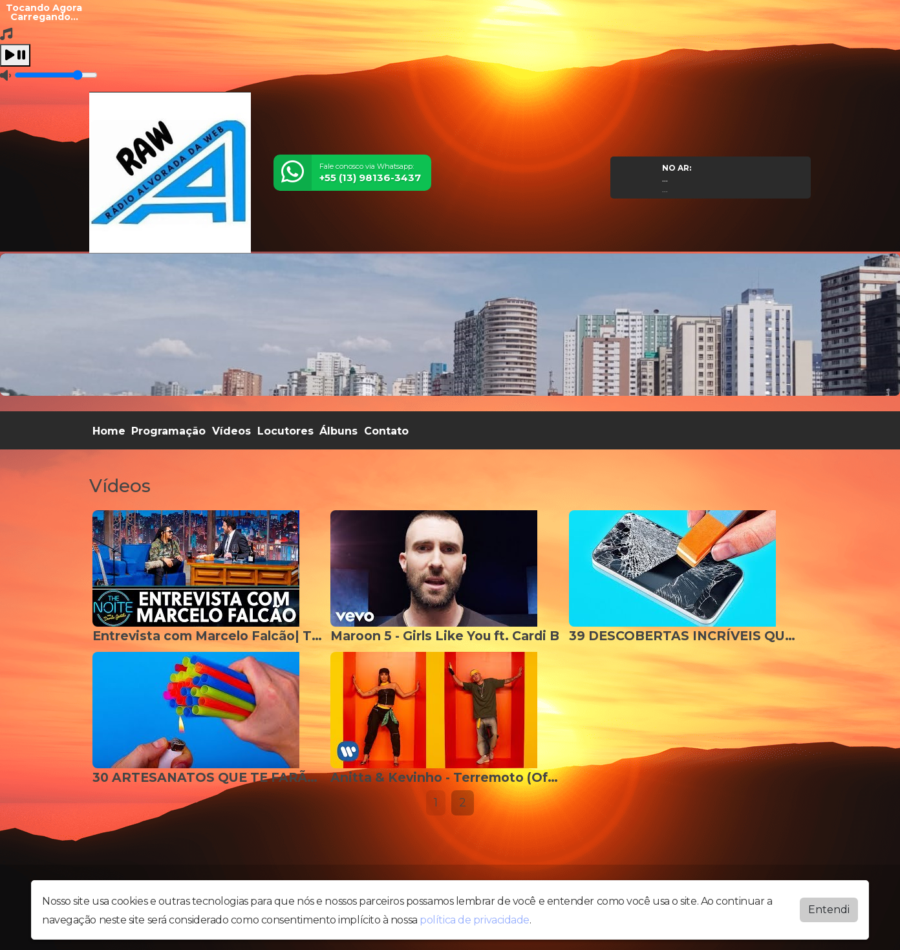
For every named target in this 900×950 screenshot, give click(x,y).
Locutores (285, 431)
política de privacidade (475, 920)
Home (108, 431)
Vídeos (231, 431)
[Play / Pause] (15, 55)
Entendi (829, 909)
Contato (386, 431)
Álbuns (338, 431)
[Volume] (56, 75)
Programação (168, 431)
